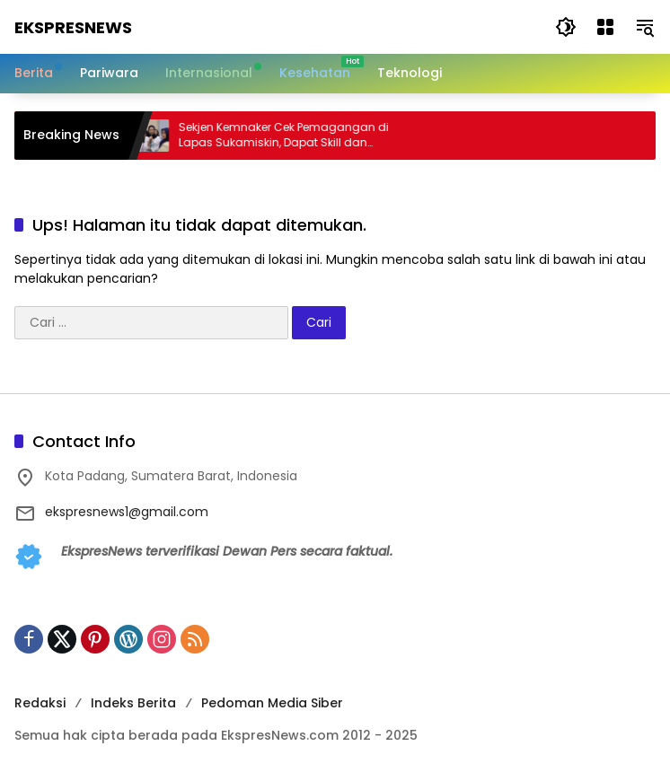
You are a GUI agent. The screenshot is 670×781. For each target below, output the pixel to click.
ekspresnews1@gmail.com (126, 512)
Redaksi (40, 703)
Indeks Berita (133, 703)
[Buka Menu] (605, 27)
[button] (566, 27)
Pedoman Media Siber (272, 703)
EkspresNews (73, 27)
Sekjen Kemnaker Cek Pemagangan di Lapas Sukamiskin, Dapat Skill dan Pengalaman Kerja (292, 135)
